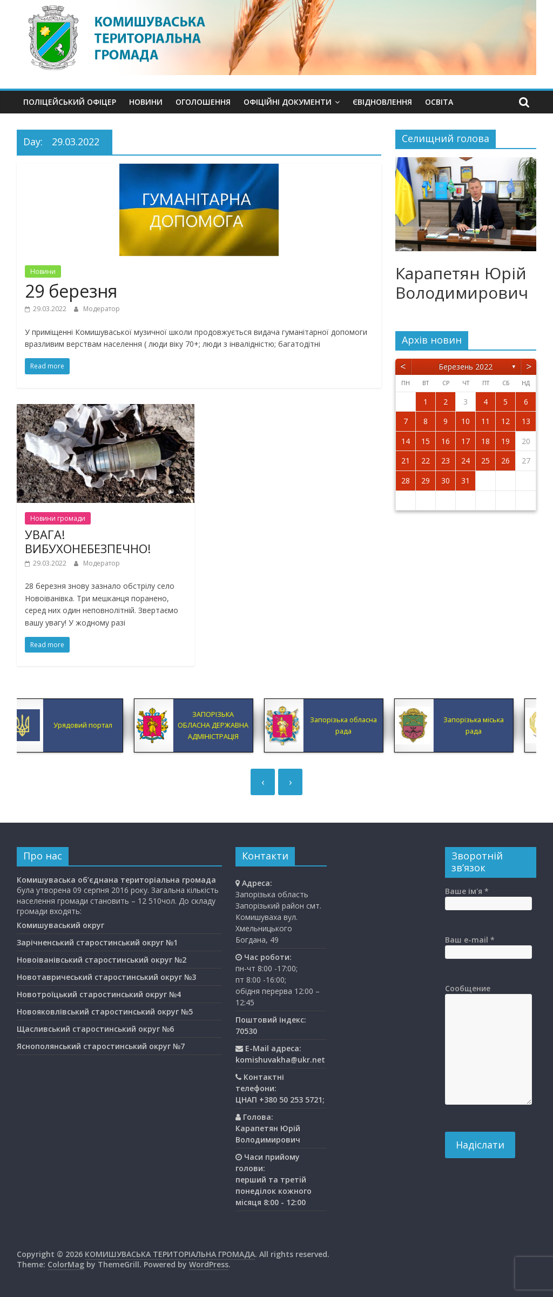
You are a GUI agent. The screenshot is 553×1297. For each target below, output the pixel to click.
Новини (146, 102)
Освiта (439, 102)
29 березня (71, 291)
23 (445, 460)
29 (425, 480)
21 (405, 460)
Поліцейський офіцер (69, 102)
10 (465, 421)
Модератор (101, 308)
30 (445, 480)
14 (405, 441)
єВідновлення (382, 102)
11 (485, 421)
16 (445, 441)
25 (485, 460)
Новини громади (57, 518)
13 (526, 421)
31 (465, 480)
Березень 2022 (466, 366)
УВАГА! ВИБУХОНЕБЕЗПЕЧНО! (88, 541)
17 (465, 441)
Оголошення (203, 102)
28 (405, 480)
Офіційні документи (288, 102)
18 (485, 441)
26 (505, 460)
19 (505, 441)
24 (465, 460)
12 (505, 421)
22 (425, 460)
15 (425, 441)
